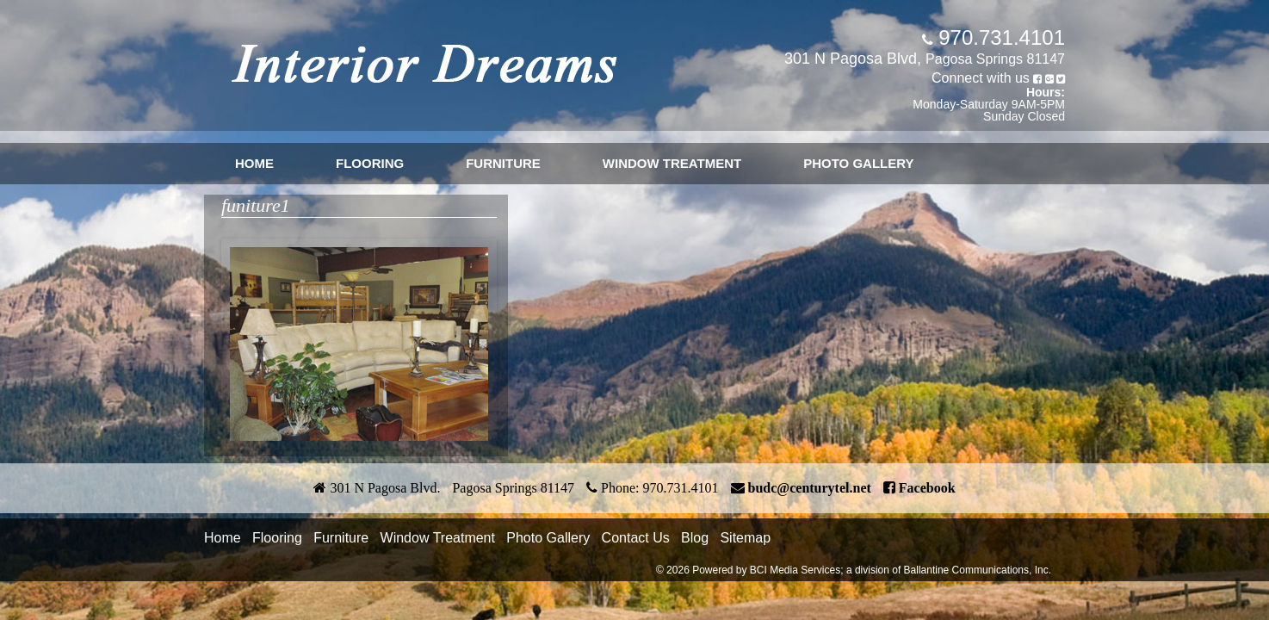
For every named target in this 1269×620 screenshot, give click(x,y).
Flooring (370, 163)
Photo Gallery (858, 163)
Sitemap (745, 537)
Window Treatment (672, 163)
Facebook (927, 487)
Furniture (503, 163)
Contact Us (636, 537)
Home (254, 163)
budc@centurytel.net (809, 487)
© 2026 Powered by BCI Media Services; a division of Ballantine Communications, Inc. (853, 570)
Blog (695, 537)
